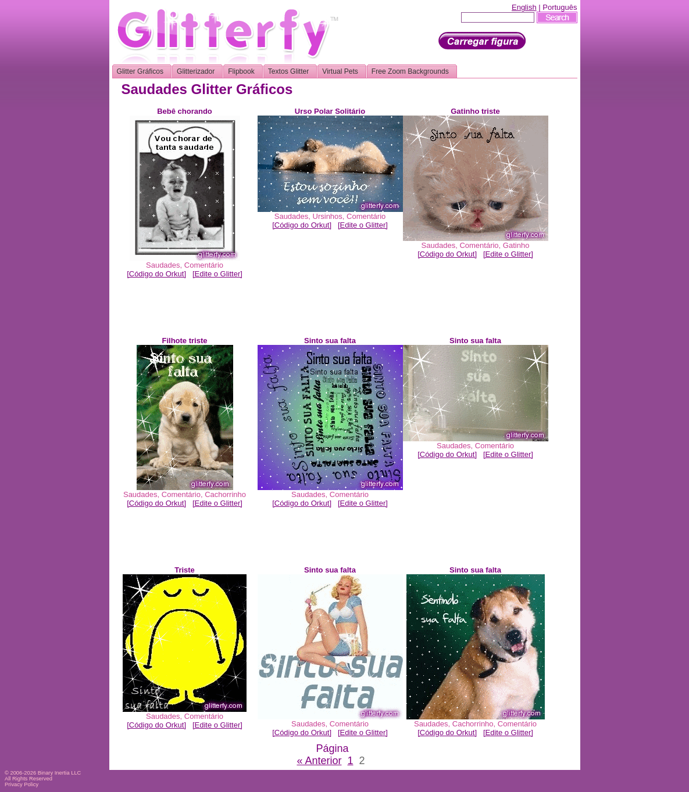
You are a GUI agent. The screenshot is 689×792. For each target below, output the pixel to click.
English (524, 7)
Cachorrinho (225, 494)
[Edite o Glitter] (217, 273)
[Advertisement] (332, 310)
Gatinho (516, 245)
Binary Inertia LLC (59, 773)
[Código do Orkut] (156, 273)
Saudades (163, 265)
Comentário (203, 265)
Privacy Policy (21, 784)
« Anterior (319, 760)
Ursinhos (327, 216)
